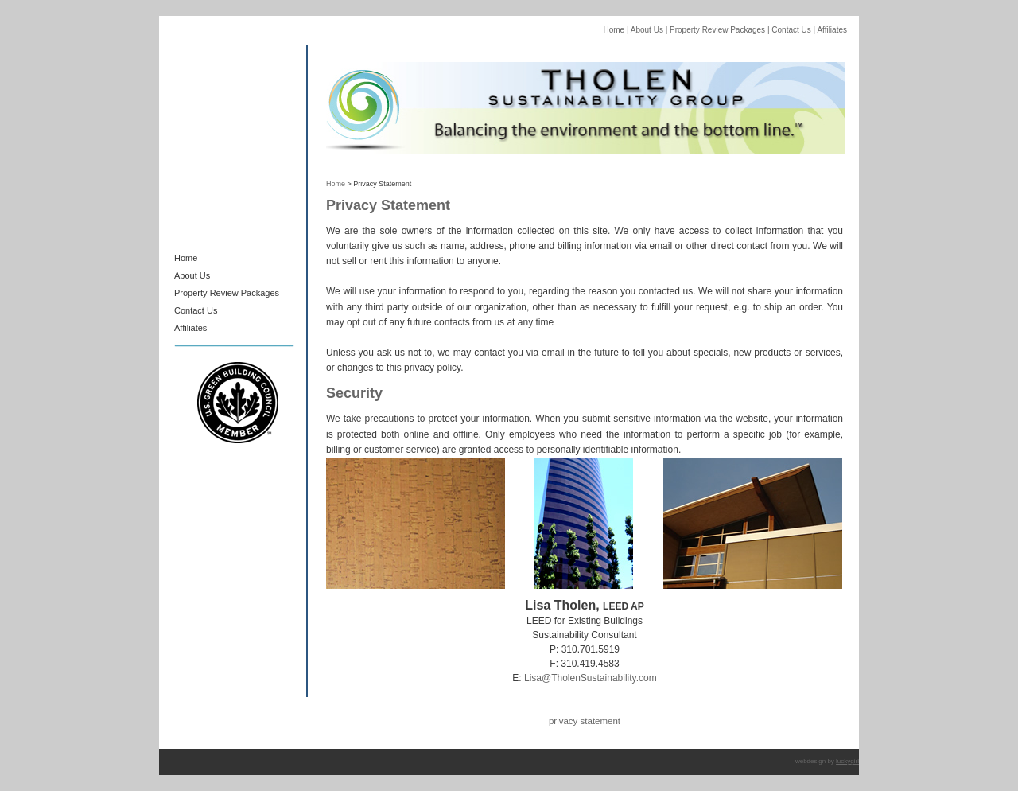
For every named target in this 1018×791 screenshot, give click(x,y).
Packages (260, 293)
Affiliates (832, 29)
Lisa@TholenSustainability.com (590, 678)
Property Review (207, 293)
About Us (646, 29)
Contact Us (790, 29)
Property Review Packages (716, 29)
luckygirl (847, 761)
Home (613, 29)
